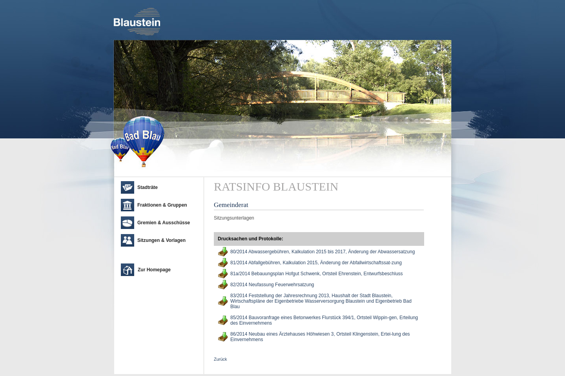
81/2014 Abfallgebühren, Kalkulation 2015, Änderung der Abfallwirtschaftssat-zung (316, 262)
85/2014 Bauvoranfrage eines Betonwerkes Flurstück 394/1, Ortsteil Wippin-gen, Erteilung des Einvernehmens (324, 320)
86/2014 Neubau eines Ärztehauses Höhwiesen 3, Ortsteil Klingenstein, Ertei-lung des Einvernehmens (320, 336)
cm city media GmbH (161, 366)
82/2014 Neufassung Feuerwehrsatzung (272, 284)
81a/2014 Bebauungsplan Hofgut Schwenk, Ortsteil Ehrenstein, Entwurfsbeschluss (316, 273)
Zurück (220, 359)
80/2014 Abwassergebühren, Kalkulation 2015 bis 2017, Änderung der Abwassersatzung (322, 251)
